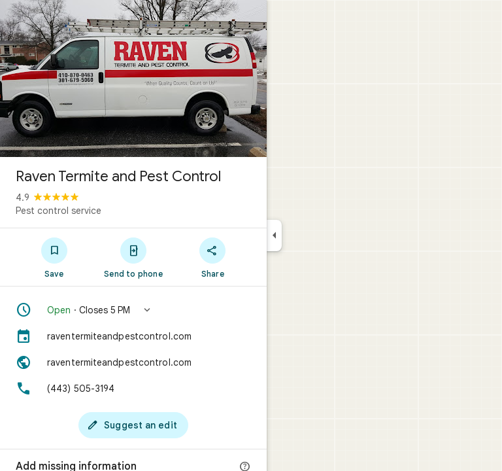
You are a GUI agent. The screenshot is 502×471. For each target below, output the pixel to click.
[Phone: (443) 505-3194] (133, 388)
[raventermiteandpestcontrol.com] (133, 336)
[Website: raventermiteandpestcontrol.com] (133, 362)
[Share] (212, 257)
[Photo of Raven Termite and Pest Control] (133, 78)
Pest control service (58, 211)
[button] (133, 310)
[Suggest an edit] (133, 425)
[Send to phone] (133, 257)
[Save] (53, 257)
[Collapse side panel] (274, 235)
